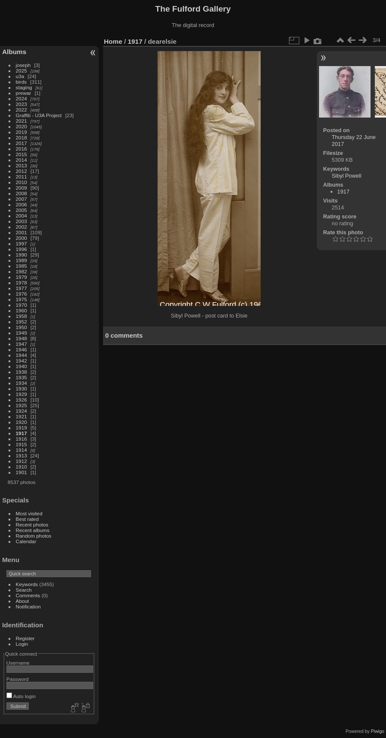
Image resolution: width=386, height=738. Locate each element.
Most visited (29, 513)
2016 (21, 148)
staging (24, 87)
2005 (21, 210)
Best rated (27, 519)
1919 (21, 427)
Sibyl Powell (347, 175)
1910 (21, 466)
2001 (21, 232)
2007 (21, 199)
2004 (21, 215)
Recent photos (32, 524)
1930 (21, 388)
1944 (21, 355)
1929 (21, 394)
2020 (21, 126)
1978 (21, 282)
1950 (21, 327)
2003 (21, 221)
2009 (21, 188)
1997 (21, 243)
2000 (21, 238)
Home (113, 41)
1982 (21, 271)
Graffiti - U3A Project (39, 115)
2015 (21, 154)
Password (17, 679)
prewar (23, 93)
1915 (21, 444)
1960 (21, 310)
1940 (21, 366)
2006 (21, 204)
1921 (21, 416)
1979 (21, 277)
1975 (21, 299)
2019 (21, 132)
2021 (21, 121)
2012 (21, 171)
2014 (21, 160)
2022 (21, 109)
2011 (21, 176)
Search (24, 590)
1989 (21, 260)
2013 (21, 165)
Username (18, 662)
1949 (21, 333)
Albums (14, 51)
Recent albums (32, 530)
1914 (21, 450)
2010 (21, 182)
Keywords (27, 584)
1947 (21, 344)
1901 (21, 472)
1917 (21, 433)
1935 (21, 377)
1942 (21, 360)
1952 (21, 321)
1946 (21, 349)
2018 (21, 137)
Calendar (26, 541)
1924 (21, 411)
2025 (21, 70)
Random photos (34, 535)
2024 (21, 98)
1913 (21, 455)
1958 (21, 316)
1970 (21, 305)
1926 (21, 399)
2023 (21, 104)
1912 (21, 461)
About (22, 601)
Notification (28, 606)
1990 (21, 254)
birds (21, 82)
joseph (23, 65)
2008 (21, 193)
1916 (21, 439)
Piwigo (377, 731)
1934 (21, 383)
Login (22, 644)
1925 (21, 405)
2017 (21, 143)
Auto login (21, 696)
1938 (21, 372)
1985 (21, 266)
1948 (21, 338)
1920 (21, 422)
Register (25, 638)
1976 (21, 293)
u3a (20, 76)
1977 (21, 288)
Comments (28, 595)
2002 (21, 227)
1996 (21, 249)
